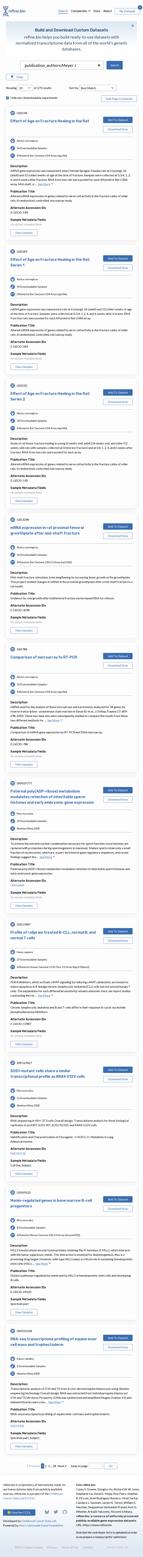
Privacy (52, 1547)
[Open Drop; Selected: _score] (97, 88)
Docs (96, 11)
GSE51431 (17, 1426)
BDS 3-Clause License (29, 1547)
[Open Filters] (17, 77)
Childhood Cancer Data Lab (39, 1521)
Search (63, 11)
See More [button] (45, 184)
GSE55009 (17, 885)
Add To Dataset (118, 120)
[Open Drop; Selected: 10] (25, 88)
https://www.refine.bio (97, 1525)
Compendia (79, 11)
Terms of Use (69, 1547)
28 (54, 1466)
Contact (88, 1547)
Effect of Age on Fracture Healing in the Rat (49, 121)
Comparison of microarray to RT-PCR (43, 657)
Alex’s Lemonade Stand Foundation (41, 1525)
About (107, 11)
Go (111, 1466)
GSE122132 (18, 1153)
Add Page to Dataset (119, 98)
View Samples (24, 232)
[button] (99, 65)
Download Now (118, 129)
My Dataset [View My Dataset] (127, 11)
